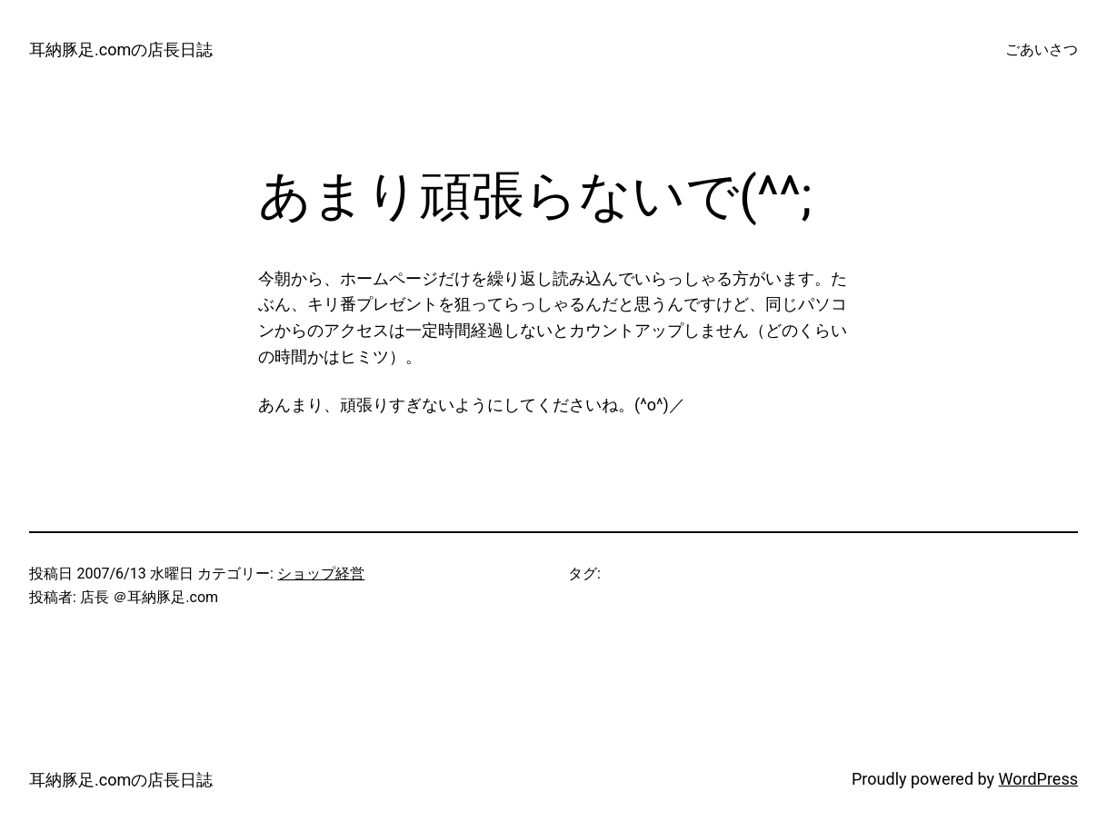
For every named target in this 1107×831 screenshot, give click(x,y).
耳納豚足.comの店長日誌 (121, 49)
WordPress (1038, 778)
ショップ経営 (320, 573)
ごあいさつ (1041, 49)
